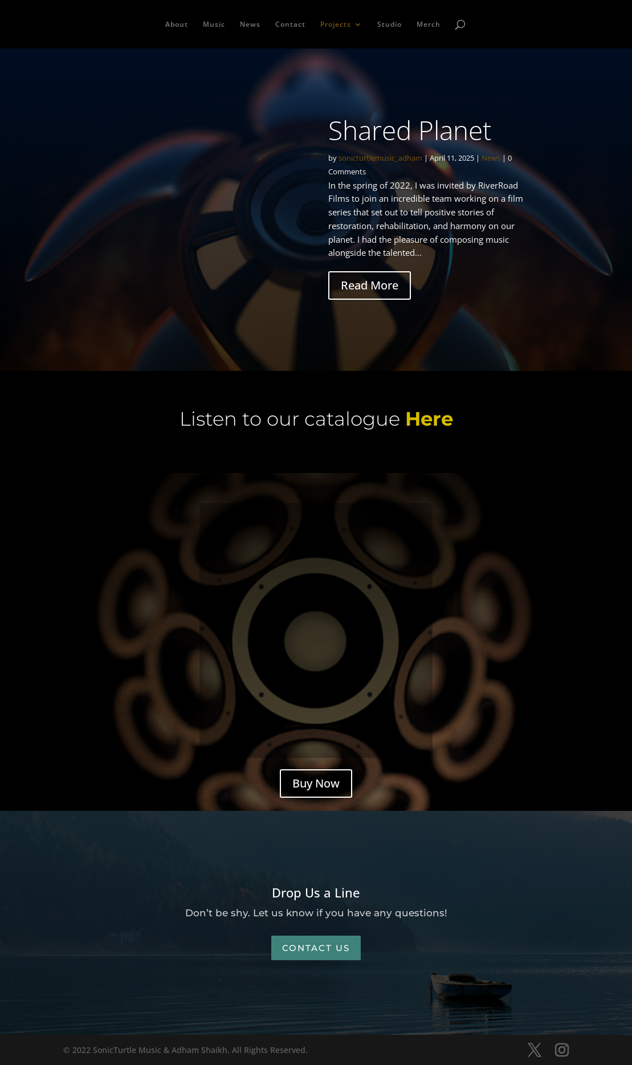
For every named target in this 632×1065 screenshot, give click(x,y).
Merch (429, 25)
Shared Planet (409, 130)
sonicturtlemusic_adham (380, 158)
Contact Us (316, 947)
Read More (369, 285)
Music (214, 25)
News (250, 25)
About (176, 25)
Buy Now (316, 783)
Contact (290, 25)
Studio (389, 25)
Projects (335, 25)
